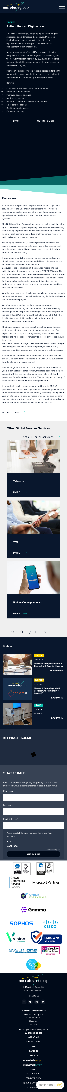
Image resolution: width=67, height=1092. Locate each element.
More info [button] (12, 846)
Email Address (10, 819)
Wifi (15, 542)
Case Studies (33, 1042)
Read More (56, 670)
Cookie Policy (33, 1073)
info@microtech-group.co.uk (33, 1030)
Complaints (33, 1087)
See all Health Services (41, 437)
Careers (33, 1051)
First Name (8, 791)
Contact (33, 1056)
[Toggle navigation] (62, 6)
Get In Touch (49, 121)
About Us (33, 1037)
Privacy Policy (33, 1078)
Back (12, 121)
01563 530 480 (33, 1033)
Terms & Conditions (33, 1083)
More (20, 492)
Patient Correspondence (27, 602)
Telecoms (18, 481)
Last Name (8, 805)
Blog (33, 1046)
